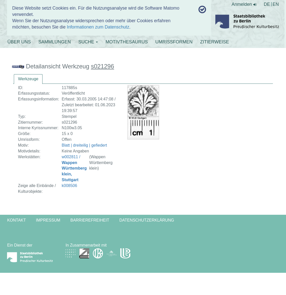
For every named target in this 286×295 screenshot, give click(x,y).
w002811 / (74, 168)
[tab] (28, 79)
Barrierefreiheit (89, 220)
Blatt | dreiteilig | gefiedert (84, 145)
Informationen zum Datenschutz (98, 27)
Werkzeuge (28, 79)
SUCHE (88, 41)
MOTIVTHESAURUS (126, 41)
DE (267, 4)
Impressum (48, 220)
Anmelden (243, 4)
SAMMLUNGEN (54, 41)
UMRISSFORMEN (173, 41)
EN (276, 4)
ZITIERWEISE (214, 41)
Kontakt (16, 220)
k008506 (69, 185)
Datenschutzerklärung (146, 220)
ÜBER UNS (19, 41)
